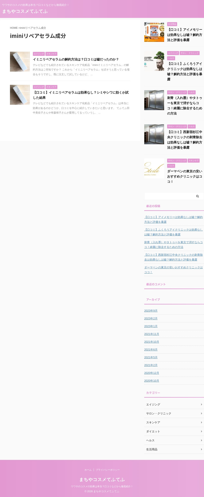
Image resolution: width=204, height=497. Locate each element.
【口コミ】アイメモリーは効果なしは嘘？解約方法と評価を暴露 (184, 35)
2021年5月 (151, 357)
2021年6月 (151, 349)
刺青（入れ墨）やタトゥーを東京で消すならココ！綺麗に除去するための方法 (173, 245)
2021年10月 (151, 341)
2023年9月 (151, 310)
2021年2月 (151, 365)
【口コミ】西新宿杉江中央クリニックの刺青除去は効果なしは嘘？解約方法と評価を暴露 (173, 257)
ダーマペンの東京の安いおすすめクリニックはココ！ (184, 176)
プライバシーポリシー (108, 469)
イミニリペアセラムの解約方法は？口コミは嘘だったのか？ (76, 59)
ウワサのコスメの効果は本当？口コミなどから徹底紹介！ (102, 486)
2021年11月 (151, 334)
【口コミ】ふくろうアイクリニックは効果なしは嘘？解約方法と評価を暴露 (173, 232)
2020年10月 (151, 380)
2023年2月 (151, 318)
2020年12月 (151, 372)
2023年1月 (151, 326)
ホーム (88, 469)
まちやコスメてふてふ (25, 11)
